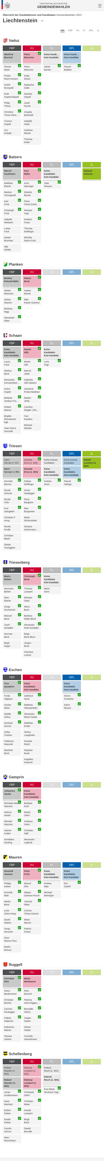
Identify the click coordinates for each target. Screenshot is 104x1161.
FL (84, 30)
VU (77, 30)
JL (98, 30)
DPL (91, 30)
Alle (62, 30)
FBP (70, 30)
